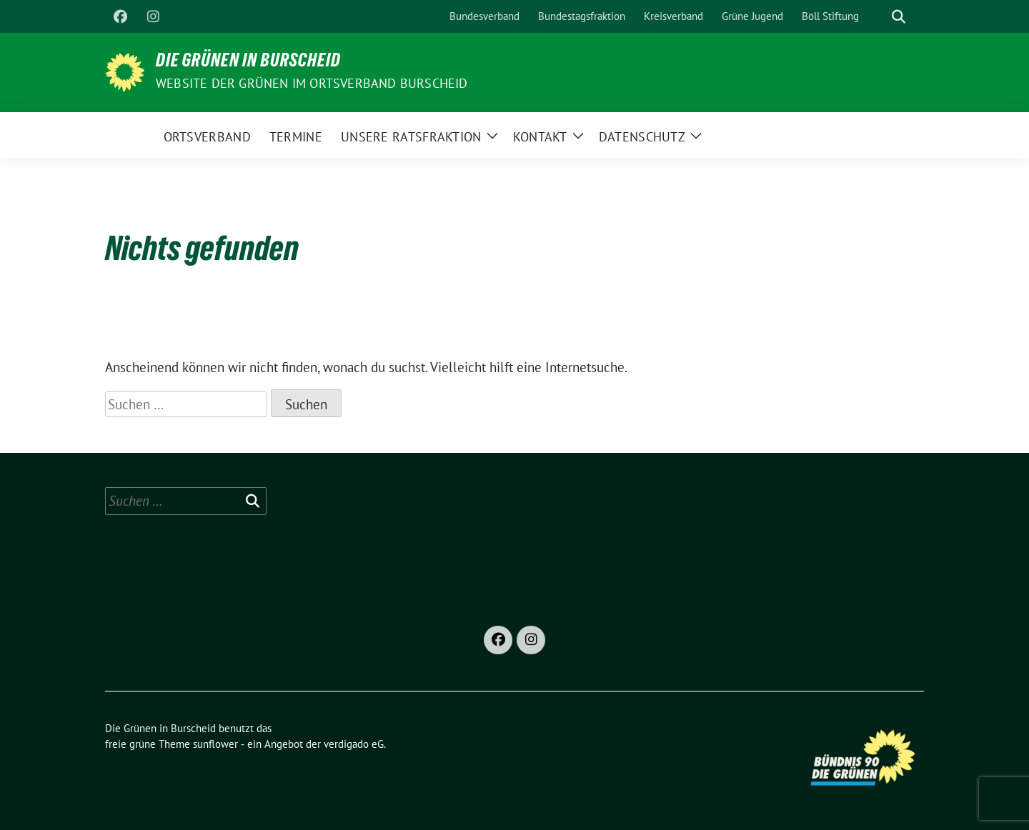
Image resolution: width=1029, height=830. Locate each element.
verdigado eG (354, 744)
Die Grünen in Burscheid (248, 63)
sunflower (215, 744)
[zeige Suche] (899, 17)
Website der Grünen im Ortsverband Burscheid (312, 83)
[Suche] (878, 17)
